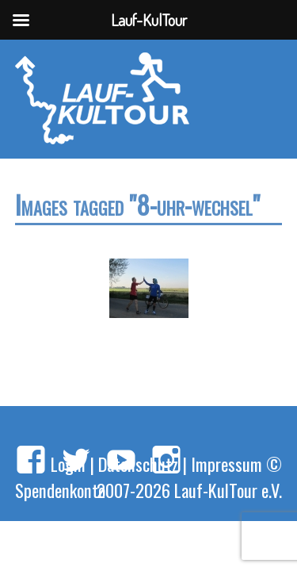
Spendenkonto (60, 490)
